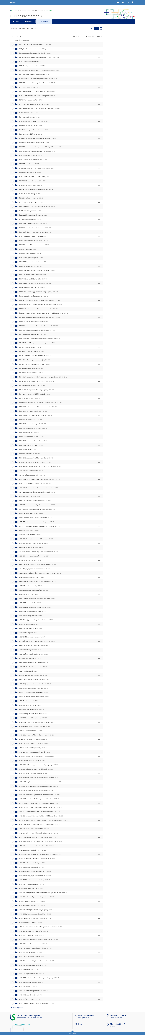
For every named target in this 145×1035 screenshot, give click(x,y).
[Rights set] (99, 40)
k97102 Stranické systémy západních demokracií (37, 83)
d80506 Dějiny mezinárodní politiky (33, 714)
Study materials (25, 11)
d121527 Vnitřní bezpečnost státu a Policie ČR (36, 846)
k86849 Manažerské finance (30, 134)
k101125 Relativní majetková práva (33, 441)
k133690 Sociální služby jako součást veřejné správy (38, 292)
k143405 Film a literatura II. (30, 266)
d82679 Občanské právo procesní (32, 637)
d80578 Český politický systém (31, 709)
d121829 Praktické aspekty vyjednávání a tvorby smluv (39, 824)
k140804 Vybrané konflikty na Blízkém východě (37, 270)
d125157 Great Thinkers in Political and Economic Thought (40, 807)
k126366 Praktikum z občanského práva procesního (38, 309)
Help (80, 1024)
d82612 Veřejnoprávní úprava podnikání (34, 645)
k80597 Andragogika (28, 249)
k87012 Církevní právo (28, 113)
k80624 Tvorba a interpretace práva (33, 223)
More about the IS (117, 1024)
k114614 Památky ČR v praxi (31, 373)
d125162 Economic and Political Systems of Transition (39, 799)
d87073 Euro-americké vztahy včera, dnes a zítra (37, 505)
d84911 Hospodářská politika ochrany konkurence (37, 581)
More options (16, 1008)
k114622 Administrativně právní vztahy (34, 364)
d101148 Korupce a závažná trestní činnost (35, 948)
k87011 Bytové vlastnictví (29, 117)
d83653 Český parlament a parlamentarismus (36, 620)
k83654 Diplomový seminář (30, 185)
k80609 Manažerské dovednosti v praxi (34, 245)
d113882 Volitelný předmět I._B (32, 901)
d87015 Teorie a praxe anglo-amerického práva (36, 522)
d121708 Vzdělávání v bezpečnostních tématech (37, 837)
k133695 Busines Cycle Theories (32, 287)
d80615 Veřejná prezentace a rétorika (33, 688)
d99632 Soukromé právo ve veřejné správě (35, 462)
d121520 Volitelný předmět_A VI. (32, 850)
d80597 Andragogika (28, 701)
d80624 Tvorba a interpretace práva (33, 675)
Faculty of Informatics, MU (34, 1017)
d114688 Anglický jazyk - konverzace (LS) (35, 876)
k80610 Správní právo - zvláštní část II (33, 241)
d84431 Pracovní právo (29, 594)
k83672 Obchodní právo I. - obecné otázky (35, 177)
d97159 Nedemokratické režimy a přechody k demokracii (39, 479)
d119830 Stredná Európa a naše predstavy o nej (37, 859)
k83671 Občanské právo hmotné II (32, 181)
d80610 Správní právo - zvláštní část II (33, 692)
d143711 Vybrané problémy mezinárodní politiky (37, 722)
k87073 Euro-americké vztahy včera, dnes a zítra (37, 91)
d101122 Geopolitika (28, 986)
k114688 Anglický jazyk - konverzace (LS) (34, 360)
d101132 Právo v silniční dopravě (32, 957)
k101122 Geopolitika (28, 449)
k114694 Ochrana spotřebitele (31, 351)
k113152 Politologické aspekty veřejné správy (36, 390)
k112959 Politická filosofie (30, 398)
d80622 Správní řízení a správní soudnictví (35, 680)
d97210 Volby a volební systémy (32, 475)
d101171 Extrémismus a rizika (31, 935)
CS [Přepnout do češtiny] (128, 2)
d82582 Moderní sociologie (30, 658)
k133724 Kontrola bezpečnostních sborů (35, 283)
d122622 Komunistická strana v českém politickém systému (41, 816)
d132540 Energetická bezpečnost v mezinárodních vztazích (40, 782)
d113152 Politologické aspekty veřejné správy (36, 910)
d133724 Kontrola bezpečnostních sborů (35, 752)
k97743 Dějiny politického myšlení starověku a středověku (40, 57)
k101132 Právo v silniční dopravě (32, 424)
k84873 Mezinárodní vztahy (30, 155)
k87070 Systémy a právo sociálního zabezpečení (37, 96)
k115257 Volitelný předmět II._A (32, 347)
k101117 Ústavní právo (29, 454)
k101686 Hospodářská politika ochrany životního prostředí (40, 402)
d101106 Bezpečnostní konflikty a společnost (36, 1003)
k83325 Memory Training (29, 194)
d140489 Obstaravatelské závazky (33, 739)
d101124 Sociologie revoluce (31, 982)
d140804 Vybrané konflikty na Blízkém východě (37, 735)
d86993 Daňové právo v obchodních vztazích (36, 539)
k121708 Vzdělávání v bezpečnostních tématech (37, 330)
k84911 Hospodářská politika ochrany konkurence (37, 151)
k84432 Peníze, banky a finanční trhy (33, 160)
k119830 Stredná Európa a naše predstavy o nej (37, 343)
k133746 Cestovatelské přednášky (33, 279)
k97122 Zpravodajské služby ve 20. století (34, 74)
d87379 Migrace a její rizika (30, 496)
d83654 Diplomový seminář (30, 616)
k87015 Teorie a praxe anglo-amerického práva (36, 104)
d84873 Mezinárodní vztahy (30, 586)
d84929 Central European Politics (32, 577)
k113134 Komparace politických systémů (35, 394)
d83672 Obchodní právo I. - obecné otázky (35, 607)
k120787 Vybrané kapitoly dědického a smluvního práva (39, 339)
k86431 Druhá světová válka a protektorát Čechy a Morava (40, 147)
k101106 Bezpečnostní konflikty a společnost (36, 458)
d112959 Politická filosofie (30, 922)
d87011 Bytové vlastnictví (30, 535)
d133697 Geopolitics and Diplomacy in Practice (37, 756)
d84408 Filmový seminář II (30, 603)
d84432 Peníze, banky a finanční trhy (33, 590)
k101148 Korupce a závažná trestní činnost (35, 415)
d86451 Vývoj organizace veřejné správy (34, 569)
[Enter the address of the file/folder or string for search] (52, 28)
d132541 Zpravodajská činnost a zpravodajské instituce (39, 778)
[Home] (118, 2)
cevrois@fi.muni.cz (83, 1017)
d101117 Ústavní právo (29, 999)
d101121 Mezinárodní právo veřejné (33, 991)
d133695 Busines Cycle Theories (32, 760)
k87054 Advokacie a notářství (31, 100)
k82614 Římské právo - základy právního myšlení (37, 206)
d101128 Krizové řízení (29, 969)
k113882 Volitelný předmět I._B (32, 385)
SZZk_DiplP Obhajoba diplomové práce (35, 44)
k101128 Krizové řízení (29, 432)
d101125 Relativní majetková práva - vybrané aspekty (39, 978)
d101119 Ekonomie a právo (30, 995)
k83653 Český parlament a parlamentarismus (36, 189)
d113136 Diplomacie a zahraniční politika (35, 914)
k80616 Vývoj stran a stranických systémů (35, 232)
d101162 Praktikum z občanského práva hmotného (38, 939)
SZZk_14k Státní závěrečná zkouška (33, 49)
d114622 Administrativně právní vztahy (34, 880)
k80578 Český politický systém (31, 258)
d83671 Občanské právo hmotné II (32, 611)
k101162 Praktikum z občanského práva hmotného (38, 407)
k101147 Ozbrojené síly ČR (30, 420)
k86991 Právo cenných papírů (31, 125)
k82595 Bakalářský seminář (30, 211)
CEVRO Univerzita (37, 11)
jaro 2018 (49, 11)
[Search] (122, 2)
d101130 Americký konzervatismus (33, 965)
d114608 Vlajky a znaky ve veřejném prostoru (36, 897)
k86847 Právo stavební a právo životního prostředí (37, 138)
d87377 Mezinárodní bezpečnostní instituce (35, 501)
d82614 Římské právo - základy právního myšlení (37, 641)
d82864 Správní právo (28, 633)
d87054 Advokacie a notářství (31, 513)
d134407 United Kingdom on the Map (34, 743)
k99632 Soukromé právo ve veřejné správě (35, 53)
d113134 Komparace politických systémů (35, 918)
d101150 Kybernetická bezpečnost (33, 944)
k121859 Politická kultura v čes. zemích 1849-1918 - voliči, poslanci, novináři (45, 313)
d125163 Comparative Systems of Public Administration (39, 795)
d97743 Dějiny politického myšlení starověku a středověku (40, 466)
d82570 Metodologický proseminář (33, 667)
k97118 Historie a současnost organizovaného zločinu (38, 79)
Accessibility (113, 1026)
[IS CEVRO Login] (132, 2)
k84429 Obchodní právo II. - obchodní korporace (37, 168)
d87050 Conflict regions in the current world (35, 518)
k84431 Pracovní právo (29, 164)
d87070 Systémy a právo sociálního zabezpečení (37, 509)
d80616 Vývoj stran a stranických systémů (35, 684)
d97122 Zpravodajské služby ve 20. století (35, 483)
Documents (28, 21)
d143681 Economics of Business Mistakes (35, 726)
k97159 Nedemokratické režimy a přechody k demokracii (39, 70)
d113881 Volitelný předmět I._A (32, 905)
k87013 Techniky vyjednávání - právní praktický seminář (39, 108)
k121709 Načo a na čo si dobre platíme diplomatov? (38, 326)
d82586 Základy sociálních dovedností (33, 654)
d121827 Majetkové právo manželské (34, 829)
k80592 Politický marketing (30, 253)
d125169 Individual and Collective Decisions (36, 790)
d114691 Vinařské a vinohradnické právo (35, 871)
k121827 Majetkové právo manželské (34, 322)
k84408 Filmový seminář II (30, 172)
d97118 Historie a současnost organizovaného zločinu (39, 488)
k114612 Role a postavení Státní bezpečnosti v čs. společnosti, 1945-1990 (45, 377)
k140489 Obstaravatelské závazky (32, 275)
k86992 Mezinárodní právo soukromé (33, 121)
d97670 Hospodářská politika (31, 471)
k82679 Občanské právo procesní (32, 202)
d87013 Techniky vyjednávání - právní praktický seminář (39, 526)
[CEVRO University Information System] (14, 2)
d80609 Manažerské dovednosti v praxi (34, 697)
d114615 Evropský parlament (31, 884)
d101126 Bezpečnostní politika (32, 974)
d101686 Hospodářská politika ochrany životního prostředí (40, 927)
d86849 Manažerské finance (30, 560)
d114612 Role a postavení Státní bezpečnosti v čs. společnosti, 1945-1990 (45, 893)
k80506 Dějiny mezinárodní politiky (33, 262)
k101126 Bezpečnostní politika (31, 437)
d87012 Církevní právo (29, 530)
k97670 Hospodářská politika (31, 62)
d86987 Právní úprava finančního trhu (34, 556)
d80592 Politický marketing (30, 705)
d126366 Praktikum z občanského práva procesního (38, 786)
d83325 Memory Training (29, 624)
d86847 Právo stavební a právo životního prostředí (38, 564)
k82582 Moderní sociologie (30, 219)
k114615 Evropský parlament (31, 368)
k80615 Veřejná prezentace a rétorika (33, 236)
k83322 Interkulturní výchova (31, 198)
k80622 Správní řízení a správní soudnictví (35, 228)
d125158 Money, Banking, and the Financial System (38, 803)
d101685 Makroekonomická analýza (33, 931)
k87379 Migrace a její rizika (30, 87)
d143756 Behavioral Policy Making (33, 718)
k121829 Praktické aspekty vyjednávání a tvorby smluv (39, 317)
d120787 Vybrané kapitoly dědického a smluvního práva (40, 854)
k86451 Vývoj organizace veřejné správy (34, 143)
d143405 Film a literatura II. (30, 731)
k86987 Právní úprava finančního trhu (33, 130)
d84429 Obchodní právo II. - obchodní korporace (37, 599)
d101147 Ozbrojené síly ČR (30, 952)
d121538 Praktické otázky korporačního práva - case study (40, 841)
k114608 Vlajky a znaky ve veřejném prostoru (36, 381)
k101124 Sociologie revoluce (31, 445)
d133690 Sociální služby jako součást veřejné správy (38, 765)
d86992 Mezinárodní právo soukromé (33, 543)
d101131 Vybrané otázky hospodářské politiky (37, 961)
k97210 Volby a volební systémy (32, 66)
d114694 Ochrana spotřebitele (31, 867)
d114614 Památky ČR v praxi (31, 888)
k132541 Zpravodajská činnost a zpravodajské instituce (39, 300)
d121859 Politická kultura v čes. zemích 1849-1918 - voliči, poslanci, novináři (45, 820)
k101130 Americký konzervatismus (33, 428)
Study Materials (44, 21)
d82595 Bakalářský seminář (30, 650)
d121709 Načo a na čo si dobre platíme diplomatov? (38, 833)
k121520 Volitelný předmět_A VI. (32, 334)
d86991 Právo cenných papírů (31, 547)
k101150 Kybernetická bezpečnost (33, 411)
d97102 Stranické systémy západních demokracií (37, 492)
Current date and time (116, 1017)
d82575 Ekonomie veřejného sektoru (33, 662)
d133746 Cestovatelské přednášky (33, 748)
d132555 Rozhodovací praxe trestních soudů (36, 769)
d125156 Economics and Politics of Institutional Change (39, 812)
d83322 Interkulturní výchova (31, 628)
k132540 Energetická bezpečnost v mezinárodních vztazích (40, 304)
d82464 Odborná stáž (28, 671)
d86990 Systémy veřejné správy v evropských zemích (38, 552)
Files (16, 11)
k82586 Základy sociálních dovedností (33, 215)
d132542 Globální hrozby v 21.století (33, 773)
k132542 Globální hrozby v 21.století (33, 296)
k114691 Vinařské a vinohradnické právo (35, 356)
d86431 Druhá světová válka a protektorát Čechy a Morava (40, 573)
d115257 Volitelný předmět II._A (32, 863)
